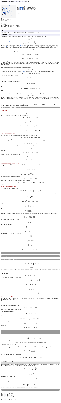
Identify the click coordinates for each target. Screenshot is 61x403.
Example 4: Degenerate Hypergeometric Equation (9, 259)
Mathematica (21, 7)
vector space (23, 71)
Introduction (4, 7)
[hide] (10, 5)
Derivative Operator (7, 34)
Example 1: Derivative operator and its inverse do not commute (11, 107)
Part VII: (4, 16)
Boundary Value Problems (9, 16)
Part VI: (4, 15)
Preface (3, 6)
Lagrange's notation (35, 140)
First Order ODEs (7, 9)
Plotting (6, 8)
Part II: (4, 9)
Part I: (4, 8)
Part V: (4, 14)
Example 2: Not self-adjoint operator (7, 252)
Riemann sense (31, 99)
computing (21, 6)
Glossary (18, 13)
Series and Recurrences (8, 14)
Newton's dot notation (6, 46)
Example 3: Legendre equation (6, 256)
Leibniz (13, 41)
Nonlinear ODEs (8, 13)
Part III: (4, 10)
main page (22, 10)
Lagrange (8, 41)
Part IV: (4, 11)
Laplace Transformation (8, 15)
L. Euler (21, 45)
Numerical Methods (8, 10)
